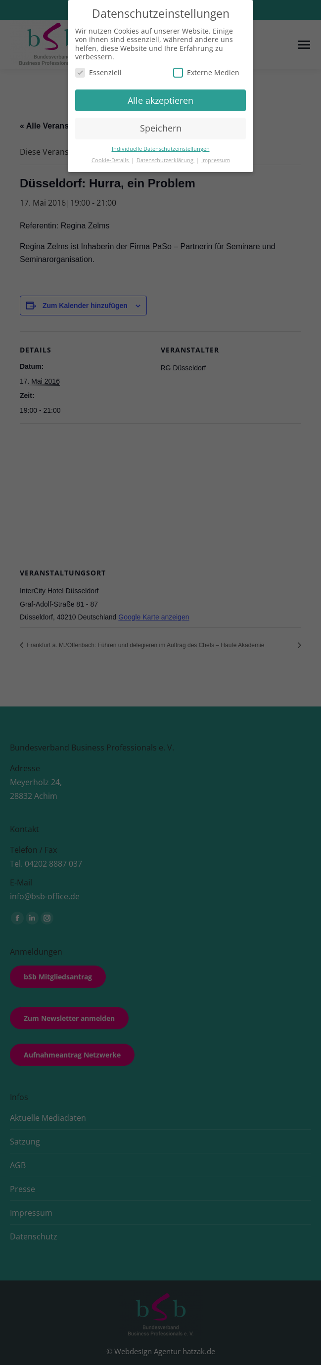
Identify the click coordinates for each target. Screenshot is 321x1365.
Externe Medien (206, 72)
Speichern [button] (161, 128)
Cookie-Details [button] (111, 160)
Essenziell (98, 72)
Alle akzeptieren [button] (160, 100)
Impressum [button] (215, 160)
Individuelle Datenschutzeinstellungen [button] (161, 148)
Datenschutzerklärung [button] (166, 160)
